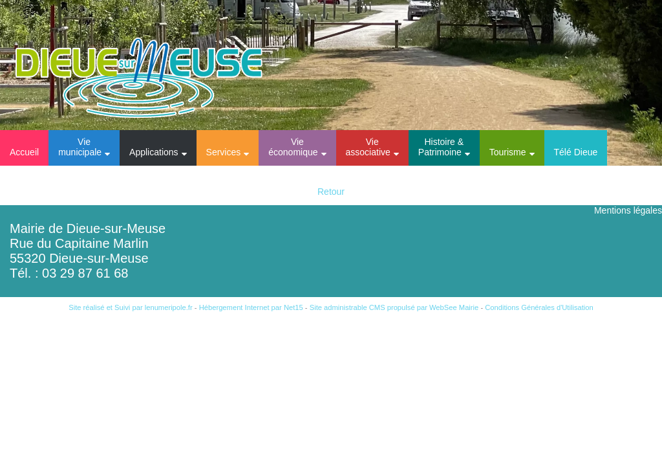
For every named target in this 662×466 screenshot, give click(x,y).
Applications (153, 152)
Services (223, 152)
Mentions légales (628, 210)
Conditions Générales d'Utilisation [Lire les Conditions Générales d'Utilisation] (539, 307)
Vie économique (292, 147)
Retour (331, 191)
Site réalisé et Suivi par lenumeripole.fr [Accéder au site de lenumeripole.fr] (131, 307)
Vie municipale (79, 147)
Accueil (24, 152)
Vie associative (368, 147)
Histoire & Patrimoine (441, 147)
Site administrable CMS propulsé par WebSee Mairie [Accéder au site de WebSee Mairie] (394, 307)
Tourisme (507, 152)
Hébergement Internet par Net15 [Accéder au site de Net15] (251, 307)
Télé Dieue (576, 152)
